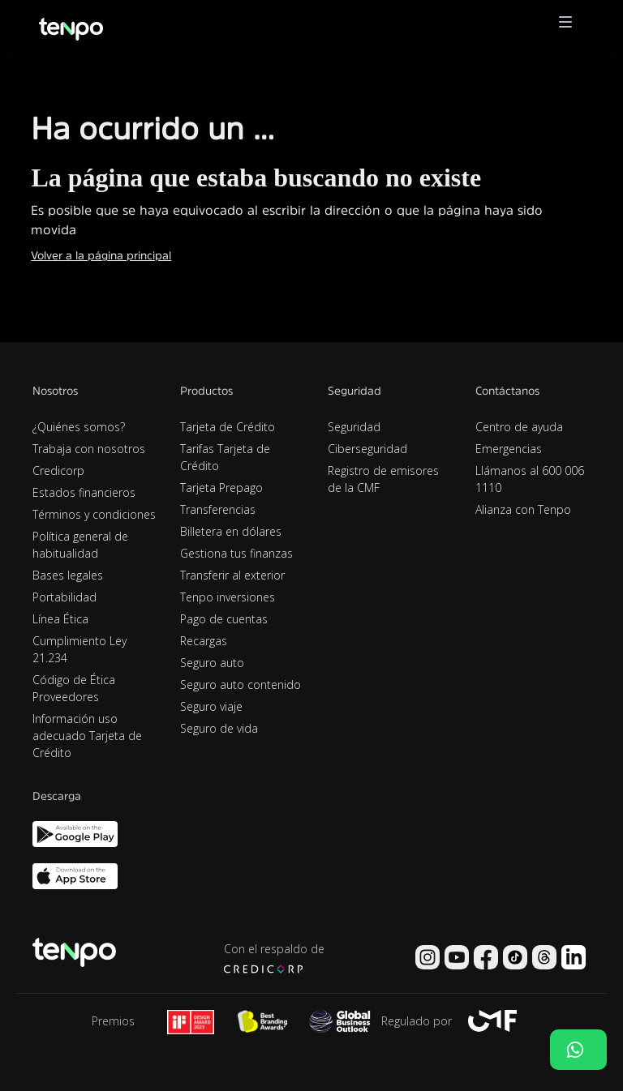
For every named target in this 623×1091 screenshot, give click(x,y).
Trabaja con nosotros (88, 448)
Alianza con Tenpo (523, 509)
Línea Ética (60, 619)
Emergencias (508, 448)
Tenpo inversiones (227, 597)
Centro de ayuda (519, 426)
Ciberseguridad (367, 448)
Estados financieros (83, 492)
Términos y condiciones (94, 514)
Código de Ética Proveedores (73, 688)
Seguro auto (212, 662)
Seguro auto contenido (240, 684)
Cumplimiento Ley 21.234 (79, 649)
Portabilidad (64, 597)
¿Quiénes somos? (78, 426)
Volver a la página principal (101, 255)
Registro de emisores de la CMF (383, 479)
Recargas (203, 640)
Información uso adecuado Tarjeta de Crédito (87, 735)
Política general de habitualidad (80, 544)
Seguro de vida (219, 728)
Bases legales (67, 575)
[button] (565, 26)
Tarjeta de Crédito (227, 426)
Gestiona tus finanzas (236, 553)
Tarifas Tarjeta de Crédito (225, 457)
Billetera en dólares (230, 531)
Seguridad (354, 426)
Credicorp (58, 470)
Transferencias (218, 509)
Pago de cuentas (224, 619)
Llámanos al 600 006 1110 (529, 479)
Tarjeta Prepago (221, 487)
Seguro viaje (211, 706)
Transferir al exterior (232, 575)
